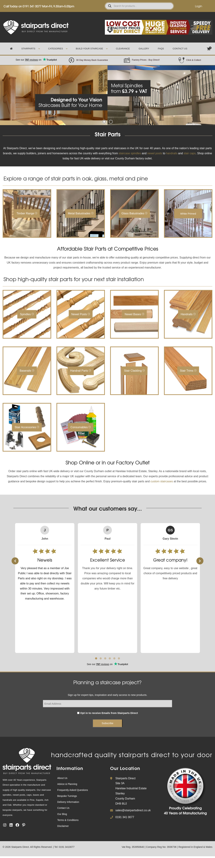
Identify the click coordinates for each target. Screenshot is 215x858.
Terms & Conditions (68, 820)
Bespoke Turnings (67, 796)
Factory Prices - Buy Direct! (146, 60)
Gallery (144, 48)
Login (198, 6)
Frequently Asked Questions (72, 790)
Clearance (123, 48)
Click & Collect (193, 60)
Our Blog (62, 814)
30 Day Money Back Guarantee (92, 60)
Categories (55, 48)
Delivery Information (68, 802)
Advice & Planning (67, 784)
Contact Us (180, 48)
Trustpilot (36, 58)
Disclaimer (63, 826)
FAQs (161, 48)
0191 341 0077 (32, 6)
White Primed (188, 213)
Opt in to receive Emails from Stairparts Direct (109, 712)
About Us (62, 778)
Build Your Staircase (89, 48)
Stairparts (28, 48)
